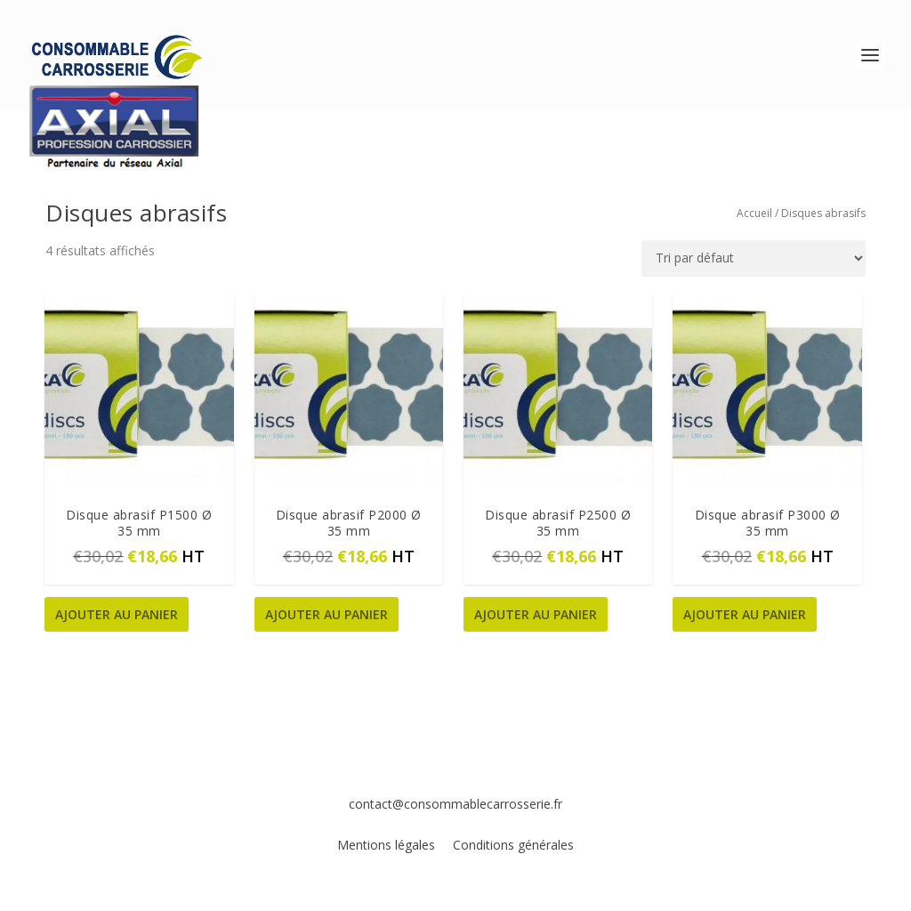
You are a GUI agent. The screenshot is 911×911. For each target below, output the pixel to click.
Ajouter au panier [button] (116, 614)
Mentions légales (388, 844)
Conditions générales (513, 844)
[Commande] (753, 258)
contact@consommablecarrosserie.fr (455, 803)
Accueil (754, 213)
